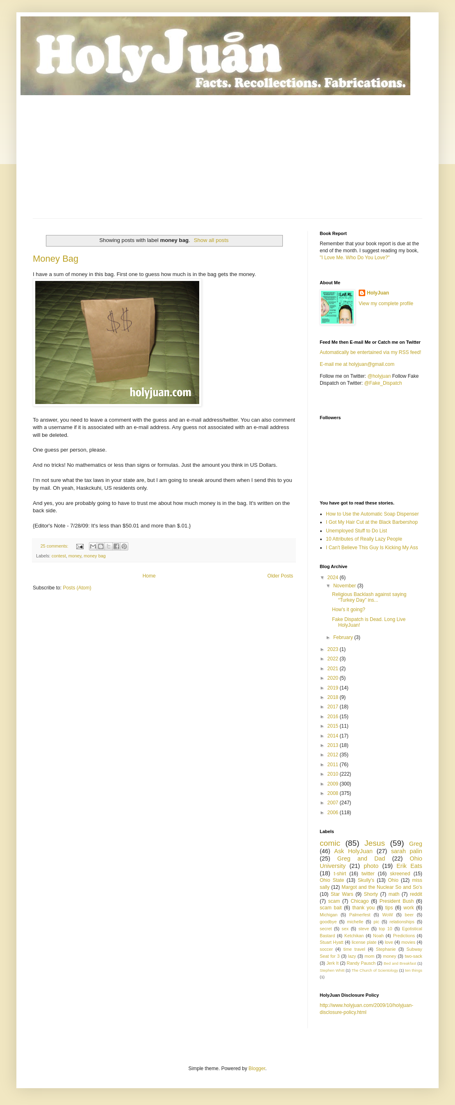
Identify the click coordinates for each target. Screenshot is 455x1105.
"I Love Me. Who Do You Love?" (355, 257)
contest (59, 555)
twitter (368, 874)
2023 (334, 649)
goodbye (328, 921)
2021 (334, 668)
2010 (334, 774)
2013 (334, 745)
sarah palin (406, 851)
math (394, 894)
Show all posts (211, 240)
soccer (326, 949)
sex (344, 928)
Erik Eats (409, 866)
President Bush (397, 901)
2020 (334, 678)
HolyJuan (378, 293)
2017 (334, 707)
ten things (413, 970)
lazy (352, 956)
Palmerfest (360, 914)
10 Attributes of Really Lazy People (364, 539)
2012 (334, 755)
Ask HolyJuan (353, 851)
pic (376, 921)
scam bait (331, 908)
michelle (355, 921)
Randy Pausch (361, 963)
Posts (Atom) (77, 588)
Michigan (328, 914)
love (389, 942)
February (343, 637)
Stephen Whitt (332, 970)
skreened (400, 874)
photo (371, 866)
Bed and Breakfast (400, 963)
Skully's (366, 880)
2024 (334, 577)
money (75, 555)
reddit (416, 894)
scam (334, 901)
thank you (364, 908)
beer (409, 914)
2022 (334, 659)
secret (326, 928)
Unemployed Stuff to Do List (356, 531)
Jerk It (332, 963)
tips (389, 908)
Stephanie (386, 949)
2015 (334, 726)
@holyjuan (379, 376)
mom (369, 956)
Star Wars (342, 894)
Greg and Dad (361, 858)
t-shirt (340, 874)
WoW (387, 914)
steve (363, 928)
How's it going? (348, 609)
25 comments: (55, 545)
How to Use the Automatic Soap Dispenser (372, 514)
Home (149, 576)
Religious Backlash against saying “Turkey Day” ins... (369, 597)
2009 (334, 784)
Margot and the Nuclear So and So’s (381, 887)
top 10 (385, 928)
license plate (364, 942)
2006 (334, 812)
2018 (334, 697)
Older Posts (280, 576)
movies (408, 942)
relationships (401, 921)
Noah (378, 935)
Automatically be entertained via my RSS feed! (370, 352)
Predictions (404, 935)
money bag (94, 555)
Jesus (374, 843)
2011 (334, 764)
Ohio (393, 880)
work (408, 908)
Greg (415, 843)
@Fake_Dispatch (383, 383)
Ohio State (332, 880)
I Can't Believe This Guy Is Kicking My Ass (372, 547)
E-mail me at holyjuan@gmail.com (357, 364)
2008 (334, 793)
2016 (334, 716)
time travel (354, 949)
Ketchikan (354, 935)
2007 (334, 803)
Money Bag (55, 258)
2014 (334, 736)
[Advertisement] (227, 156)
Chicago (359, 901)
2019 (334, 688)
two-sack (413, 956)
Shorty (371, 894)
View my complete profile (386, 303)
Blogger (256, 1068)
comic (330, 843)
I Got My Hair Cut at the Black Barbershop (372, 522)
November (345, 586)
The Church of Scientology (375, 970)
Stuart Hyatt (332, 942)
